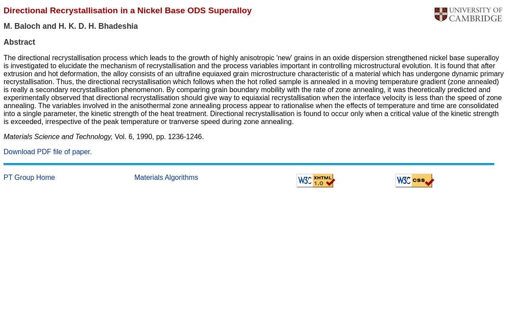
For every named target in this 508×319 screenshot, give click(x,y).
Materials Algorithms (166, 177)
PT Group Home (29, 177)
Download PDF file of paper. (48, 152)
